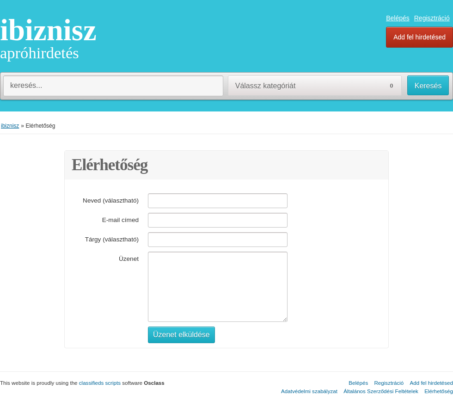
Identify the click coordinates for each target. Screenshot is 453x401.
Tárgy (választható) (112, 239)
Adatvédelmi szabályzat (309, 391)
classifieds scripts (100, 383)
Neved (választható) (111, 200)
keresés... (26, 85)
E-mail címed (120, 219)
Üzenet (129, 258)
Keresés (428, 86)
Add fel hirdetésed (419, 37)
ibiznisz (48, 30)
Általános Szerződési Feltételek (380, 391)
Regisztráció (432, 18)
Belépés (398, 18)
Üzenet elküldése (181, 335)
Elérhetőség (438, 391)
